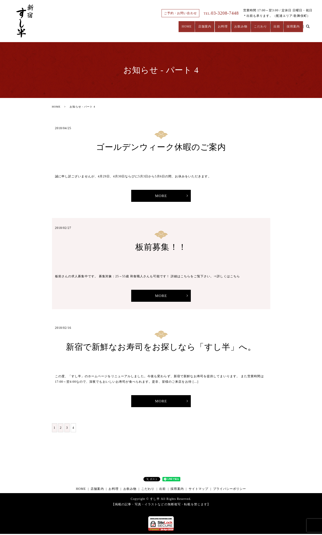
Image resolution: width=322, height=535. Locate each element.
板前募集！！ (161, 247)
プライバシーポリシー (229, 490)
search (307, 29)
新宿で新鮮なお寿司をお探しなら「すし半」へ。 (161, 347)
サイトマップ (198, 490)
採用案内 (291, 28)
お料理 (209, 28)
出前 (272, 28)
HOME (168, 28)
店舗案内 (188, 28)
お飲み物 (230, 28)
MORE (161, 196)
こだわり (253, 28)
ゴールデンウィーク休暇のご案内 (161, 147)
